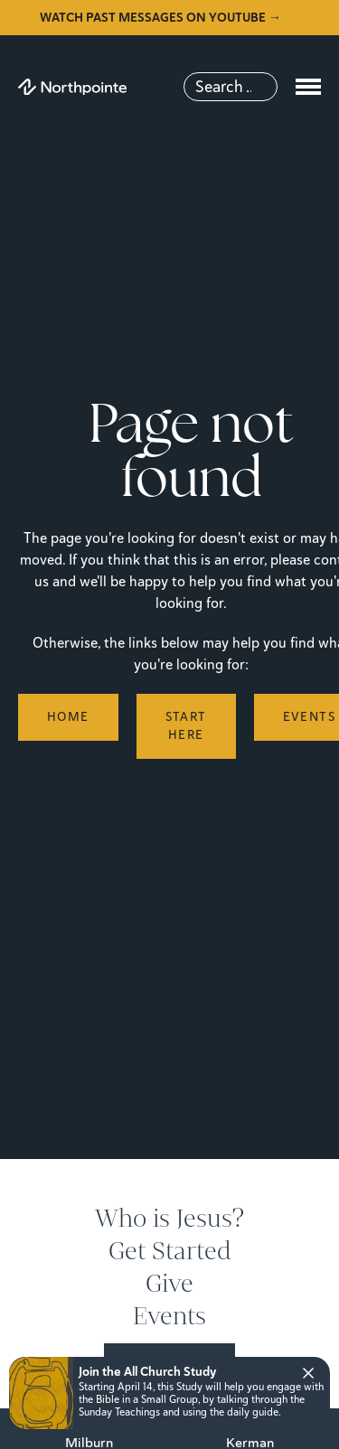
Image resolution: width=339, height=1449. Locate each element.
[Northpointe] (72, 87)
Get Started (169, 1251)
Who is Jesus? (169, 1218)
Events (169, 1316)
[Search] (231, 86)
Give (169, 1284)
